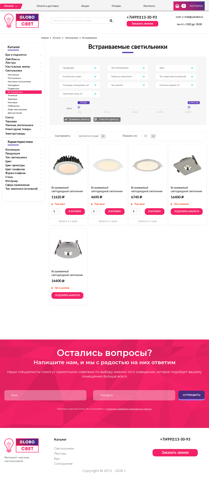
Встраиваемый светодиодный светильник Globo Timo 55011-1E (67, 275)
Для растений (15, 113)
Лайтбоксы (12, 59)
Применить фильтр (79, 119)
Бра (57, 458)
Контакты (149, 6)
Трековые (12, 99)
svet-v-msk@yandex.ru (189, 17)
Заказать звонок (142, 23)
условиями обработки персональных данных (129, 409)
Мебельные (14, 106)
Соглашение (63, 463)
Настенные (13, 75)
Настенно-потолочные (19, 82)
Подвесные (13, 89)
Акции (85, 6)
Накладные (13, 85)
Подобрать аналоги (186, 211)
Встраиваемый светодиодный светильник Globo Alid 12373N (146, 191)
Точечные (12, 95)
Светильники (71, 38)
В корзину (75, 211)
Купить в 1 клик (68, 221)
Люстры (60, 453)
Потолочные (14, 78)
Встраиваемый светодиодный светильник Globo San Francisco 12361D (67, 191)
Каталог (57, 38)
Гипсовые (12, 102)
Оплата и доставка (48, 6)
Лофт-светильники (17, 109)
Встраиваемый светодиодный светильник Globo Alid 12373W (107, 191)
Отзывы (116, 6)
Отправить (191, 395)
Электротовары (15, 134)
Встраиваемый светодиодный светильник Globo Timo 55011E (186, 191)
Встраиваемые (15, 92)
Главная (45, 38)
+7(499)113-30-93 (142, 17)
